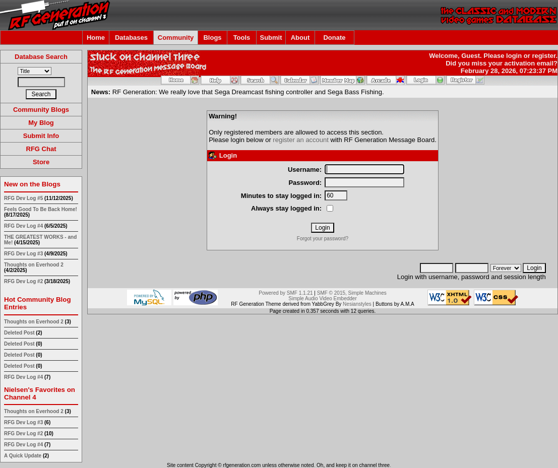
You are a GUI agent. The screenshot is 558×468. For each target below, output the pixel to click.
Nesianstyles (357, 304)
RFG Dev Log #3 (23, 253)
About (300, 37)
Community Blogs (41, 109)
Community (176, 37)
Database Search (41, 56)
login (514, 55)
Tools (242, 37)
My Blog (41, 122)
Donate (334, 37)
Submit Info (41, 136)
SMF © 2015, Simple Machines (352, 293)
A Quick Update (23, 455)
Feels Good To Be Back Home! (40, 209)
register (543, 55)
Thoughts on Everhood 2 (34, 265)
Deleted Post (19, 333)
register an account (301, 140)
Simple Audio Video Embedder (322, 298)
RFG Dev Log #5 (23, 198)
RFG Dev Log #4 (23, 226)
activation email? (531, 63)
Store (41, 162)
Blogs (212, 37)
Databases (131, 37)
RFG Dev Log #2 (23, 281)
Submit (271, 37)
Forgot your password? (322, 238)
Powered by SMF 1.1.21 (286, 293)
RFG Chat (41, 149)
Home (96, 37)
